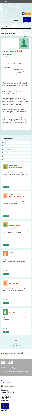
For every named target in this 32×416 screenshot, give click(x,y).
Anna (11, 282)
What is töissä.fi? (5, 6)
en (23, 13)
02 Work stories (5, 1)
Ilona (11, 195)
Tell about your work (24, 6)
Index (10, 6)
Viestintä (16, 66)
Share (6, 186)
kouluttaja (13, 166)
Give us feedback (16, 6)
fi (26, 13)
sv (29, 13)
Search (2, 27)
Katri (11, 253)
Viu (10, 224)
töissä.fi (15, 20)
